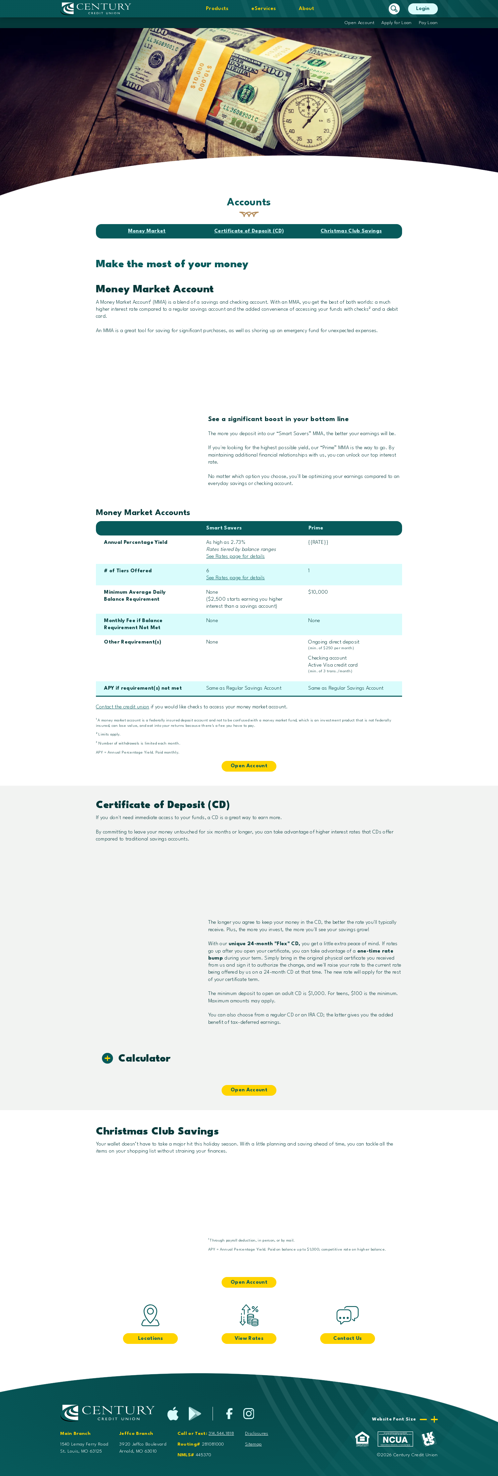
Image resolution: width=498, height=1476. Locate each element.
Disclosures (256, 1434)
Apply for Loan (396, 23)
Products (217, 8)
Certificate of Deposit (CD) (249, 231)
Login (422, 8)
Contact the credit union (122, 707)
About (307, 8)
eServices (263, 8)
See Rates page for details (235, 556)
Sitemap (253, 1444)
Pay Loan (428, 23)
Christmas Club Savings (351, 231)
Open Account (359, 23)
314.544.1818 (221, 1434)
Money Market (147, 231)
